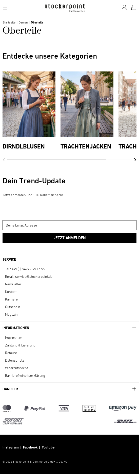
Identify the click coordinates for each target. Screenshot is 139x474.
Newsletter (13, 284)
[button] (4, 160)
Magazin (11, 314)
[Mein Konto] (124, 7)
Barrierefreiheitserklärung (25, 375)
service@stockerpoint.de (33, 277)
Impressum (13, 338)
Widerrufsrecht (16, 368)
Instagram (11, 447)
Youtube (47, 447)
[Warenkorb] (134, 7)
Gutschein (12, 307)
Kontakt (10, 292)
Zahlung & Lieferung (20, 345)
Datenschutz (14, 360)
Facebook (31, 447)
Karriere (11, 299)
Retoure (11, 353)
